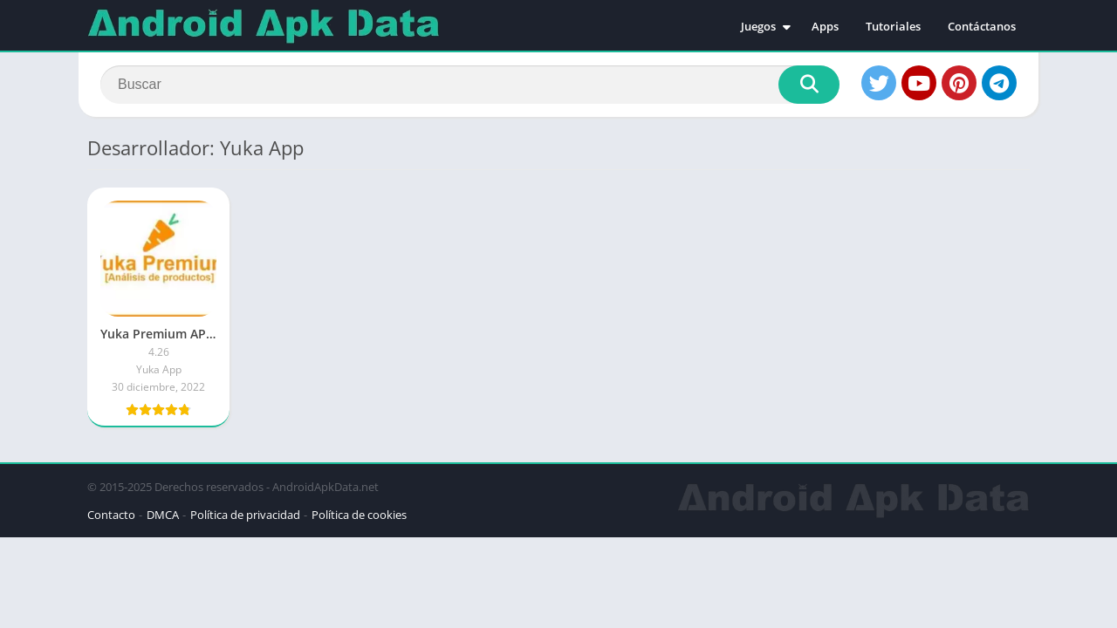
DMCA (163, 514)
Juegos (758, 26)
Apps (825, 26)
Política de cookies (359, 514)
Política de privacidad (245, 514)
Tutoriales (893, 26)
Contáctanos (982, 26)
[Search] (469, 84)
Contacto (111, 514)
